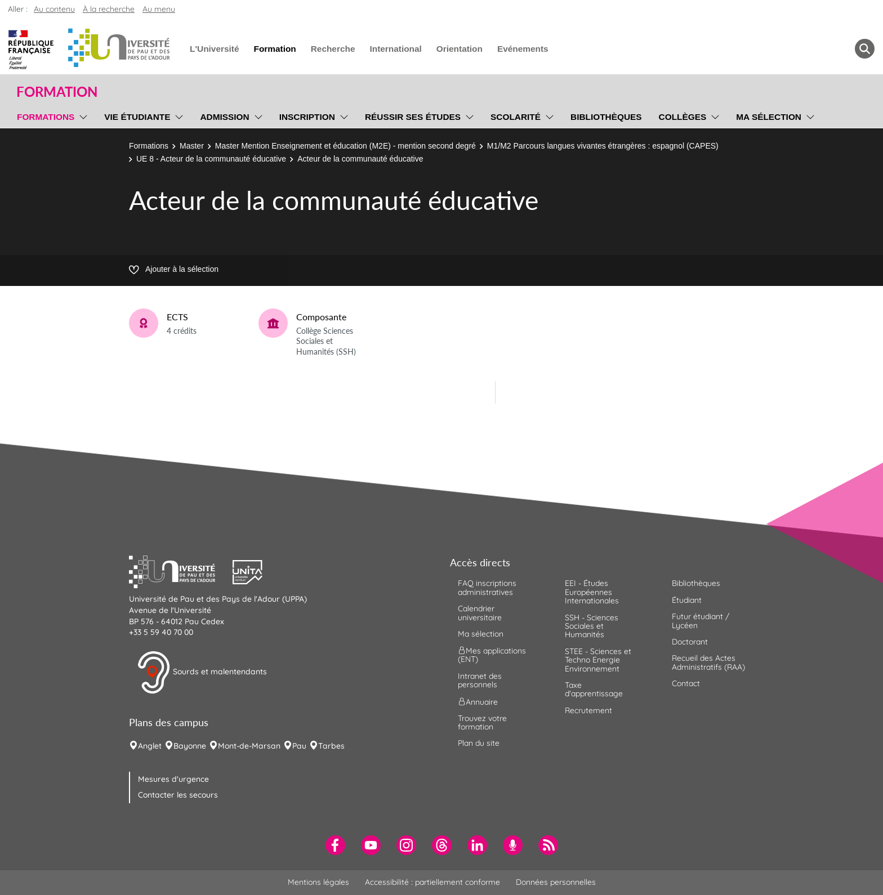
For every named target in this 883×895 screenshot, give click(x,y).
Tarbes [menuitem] (331, 746)
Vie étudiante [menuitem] (137, 117)
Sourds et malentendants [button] (202, 672)
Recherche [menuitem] (333, 48)
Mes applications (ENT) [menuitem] (492, 655)
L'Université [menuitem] (214, 48)
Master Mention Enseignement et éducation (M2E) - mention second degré (345, 145)
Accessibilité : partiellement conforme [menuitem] (432, 882)
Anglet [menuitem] (150, 746)
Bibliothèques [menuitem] (606, 117)
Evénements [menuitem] (522, 48)
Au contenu (54, 9)
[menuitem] (335, 845)
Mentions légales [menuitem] (318, 882)
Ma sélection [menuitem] (768, 117)
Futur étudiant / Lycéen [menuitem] (700, 620)
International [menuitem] (395, 48)
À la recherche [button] (109, 9)
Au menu (158, 9)
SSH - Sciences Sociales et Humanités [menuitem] (591, 626)
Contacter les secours (178, 795)
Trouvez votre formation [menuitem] (482, 722)
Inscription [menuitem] (307, 117)
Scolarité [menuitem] (515, 117)
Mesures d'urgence (173, 779)
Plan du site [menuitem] (479, 743)
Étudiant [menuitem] (687, 600)
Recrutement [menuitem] (588, 710)
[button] (181, 571)
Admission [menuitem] (224, 117)
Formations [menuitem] (45, 117)
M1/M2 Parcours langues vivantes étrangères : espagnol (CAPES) (603, 145)
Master (192, 145)
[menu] (81, 115)
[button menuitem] (865, 49)
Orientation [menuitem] (459, 48)
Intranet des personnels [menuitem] (480, 680)
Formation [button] (56, 92)
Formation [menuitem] (274, 48)
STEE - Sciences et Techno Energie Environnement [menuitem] (598, 660)
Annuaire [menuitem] (478, 701)
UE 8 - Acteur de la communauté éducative (211, 158)
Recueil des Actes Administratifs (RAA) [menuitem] (708, 662)
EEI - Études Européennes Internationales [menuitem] (592, 592)
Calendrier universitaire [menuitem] (480, 612)
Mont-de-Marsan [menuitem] (249, 746)
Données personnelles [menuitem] (556, 882)
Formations (148, 145)
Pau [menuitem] (299, 746)
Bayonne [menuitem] (189, 746)
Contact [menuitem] (686, 683)
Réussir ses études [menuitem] (413, 117)
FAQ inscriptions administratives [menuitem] (487, 587)
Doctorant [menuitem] (690, 642)
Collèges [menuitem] (683, 117)
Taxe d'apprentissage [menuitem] (594, 689)
